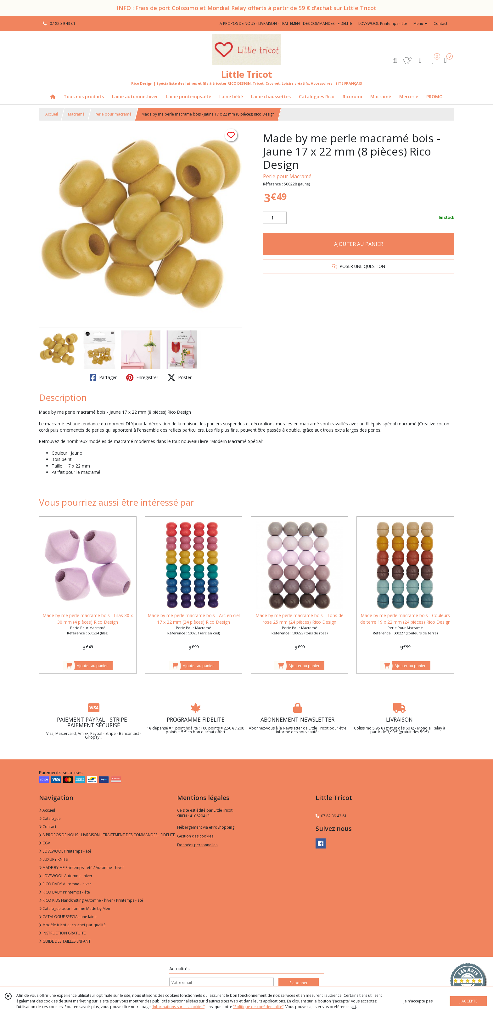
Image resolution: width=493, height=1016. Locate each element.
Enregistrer (142, 377)
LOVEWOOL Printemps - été (65, 851)
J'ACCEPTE (468, 1001)
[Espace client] (420, 60)
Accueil (51, 114)
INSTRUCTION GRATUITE (62, 933)
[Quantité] (275, 218)
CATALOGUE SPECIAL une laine (68, 916)
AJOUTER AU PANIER (358, 244)
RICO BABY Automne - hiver (65, 884)
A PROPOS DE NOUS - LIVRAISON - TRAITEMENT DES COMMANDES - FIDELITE (107, 834)
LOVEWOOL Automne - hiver (65, 875)
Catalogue (50, 818)
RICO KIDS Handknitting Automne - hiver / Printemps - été (91, 900)
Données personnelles (197, 845)
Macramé (76, 114)
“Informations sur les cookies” (178, 1006)
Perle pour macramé (113, 114)
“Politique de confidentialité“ (258, 1006)
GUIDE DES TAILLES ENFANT (65, 941)
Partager (103, 377)
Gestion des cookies (195, 836)
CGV (44, 843)
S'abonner (298, 982)
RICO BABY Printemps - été (64, 892)
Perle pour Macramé (287, 176)
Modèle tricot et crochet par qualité (72, 925)
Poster (180, 377)
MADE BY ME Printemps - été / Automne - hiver (81, 867)
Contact (440, 23)
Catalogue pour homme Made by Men (74, 908)
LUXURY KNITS (53, 859)
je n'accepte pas (418, 1001)
